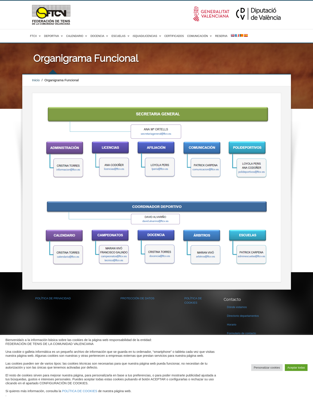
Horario (231, 324)
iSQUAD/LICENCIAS (145, 36)
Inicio (36, 80)
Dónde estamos (237, 307)
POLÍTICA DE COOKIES (79, 391)
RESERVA (221, 36)
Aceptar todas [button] (296, 367)
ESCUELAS (118, 36)
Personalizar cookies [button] (267, 367)
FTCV (33, 36)
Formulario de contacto (241, 333)
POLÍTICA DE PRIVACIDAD (53, 298)
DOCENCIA (97, 36)
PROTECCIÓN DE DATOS (138, 298)
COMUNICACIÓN (197, 36)
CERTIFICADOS (174, 36)
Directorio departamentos (243, 315)
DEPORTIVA (51, 36)
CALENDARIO (74, 36)
